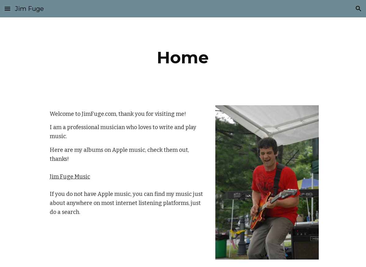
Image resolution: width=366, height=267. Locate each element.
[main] (183, 57)
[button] (7, 8)
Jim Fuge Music (70, 176)
